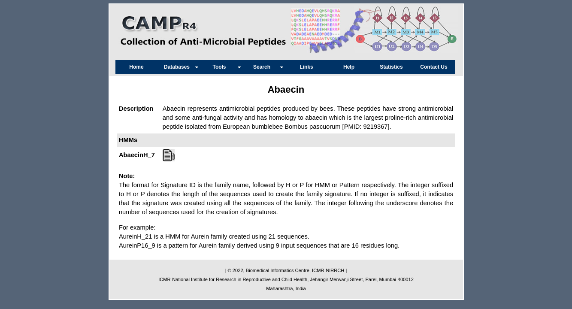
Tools (221, 67)
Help (348, 67)
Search (264, 67)
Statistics (391, 67)
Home (136, 67)
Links (306, 67)
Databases (179, 67)
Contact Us (433, 67)
